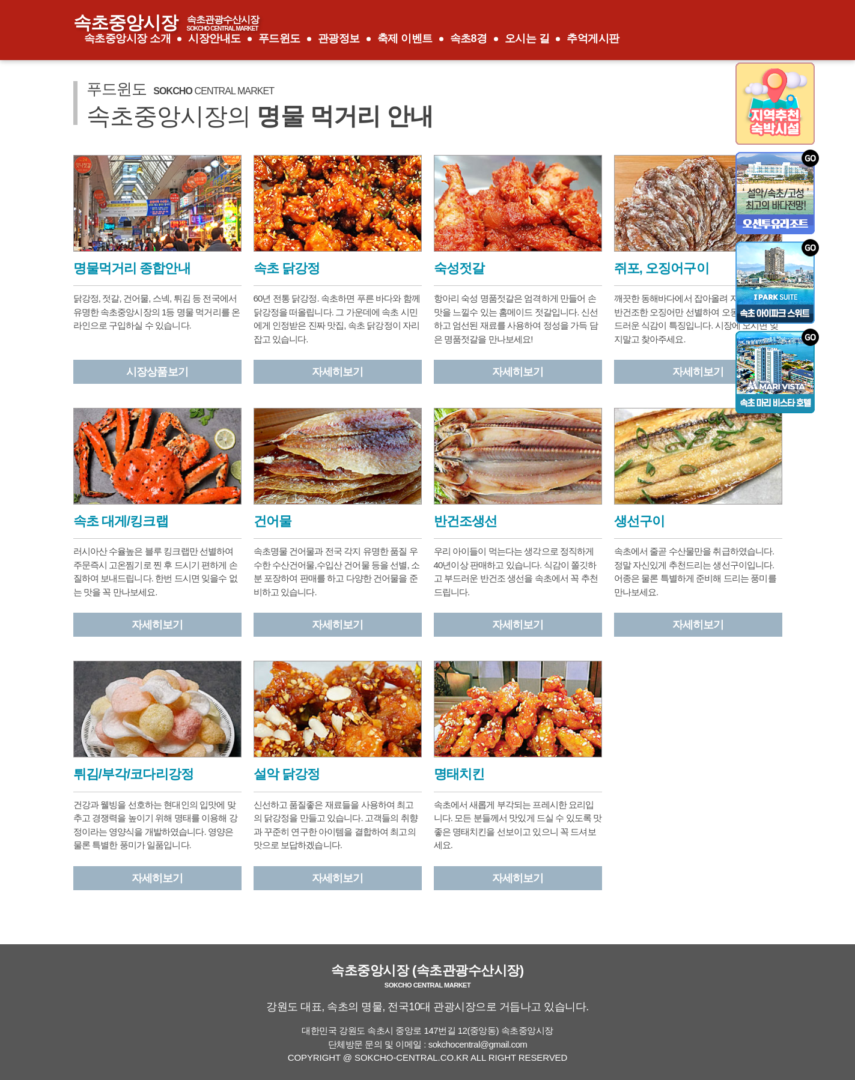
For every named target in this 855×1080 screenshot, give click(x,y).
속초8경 (468, 38)
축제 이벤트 (405, 38)
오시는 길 (527, 38)
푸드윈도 (279, 38)
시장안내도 (214, 38)
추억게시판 (593, 38)
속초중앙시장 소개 (127, 38)
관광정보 (339, 38)
